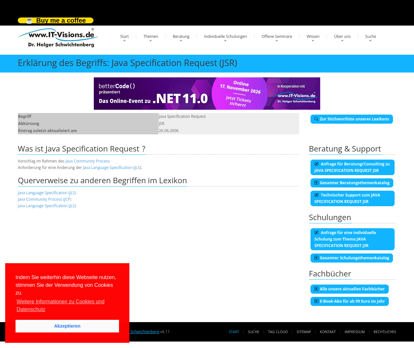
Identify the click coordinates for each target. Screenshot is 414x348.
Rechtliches (385, 331)
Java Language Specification (108, 167)
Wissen (313, 36)
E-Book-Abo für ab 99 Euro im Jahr (349, 301)
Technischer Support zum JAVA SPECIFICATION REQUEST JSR (347, 198)
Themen (150, 36)
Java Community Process (87, 161)
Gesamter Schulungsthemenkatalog (351, 258)
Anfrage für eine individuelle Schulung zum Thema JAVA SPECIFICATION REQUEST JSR (345, 239)
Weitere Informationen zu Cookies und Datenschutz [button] (60, 305)
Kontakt (328, 331)
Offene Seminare (277, 36)
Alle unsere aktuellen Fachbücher (349, 289)
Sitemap (304, 331)
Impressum (354, 331)
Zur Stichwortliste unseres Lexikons (351, 119)
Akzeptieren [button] (67, 326)
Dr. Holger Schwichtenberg (135, 331)
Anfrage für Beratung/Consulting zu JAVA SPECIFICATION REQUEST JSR (352, 167)
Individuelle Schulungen (225, 36)
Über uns (342, 36)
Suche (370, 36)
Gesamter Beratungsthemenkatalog (351, 182)
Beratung (181, 36)
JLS (137, 167)
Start (124, 36)
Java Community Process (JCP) (44, 199)
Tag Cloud (278, 331)
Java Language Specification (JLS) (47, 193)
